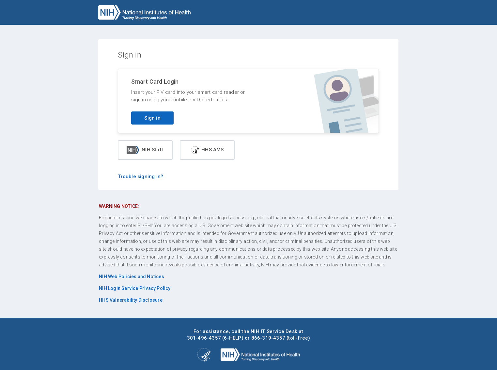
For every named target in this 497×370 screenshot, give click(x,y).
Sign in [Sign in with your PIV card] (152, 118)
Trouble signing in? (140, 176)
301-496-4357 (204, 338)
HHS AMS (207, 150)
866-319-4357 (268, 338)
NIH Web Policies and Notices (131, 276)
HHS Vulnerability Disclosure (131, 300)
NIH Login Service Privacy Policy (134, 288)
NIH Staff (145, 150)
